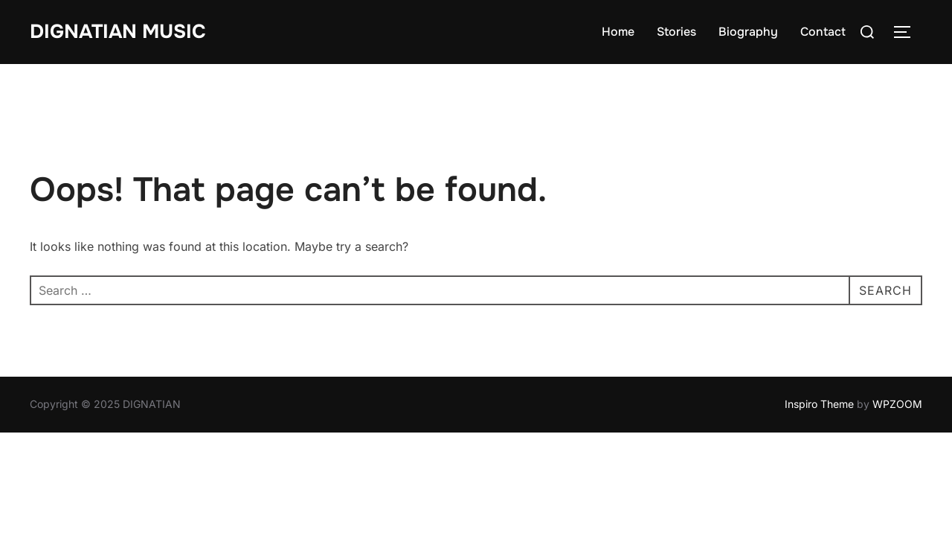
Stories (676, 31)
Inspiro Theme (819, 404)
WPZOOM (897, 404)
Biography (748, 31)
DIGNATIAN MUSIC (118, 31)
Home (618, 31)
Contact (823, 31)
